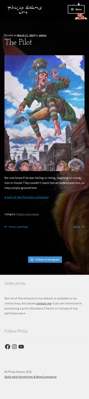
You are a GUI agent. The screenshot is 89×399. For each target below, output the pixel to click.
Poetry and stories (28, 214)
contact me (43, 303)
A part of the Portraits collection (26, 197)
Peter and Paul (18, 226)
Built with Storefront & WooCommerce (30, 377)
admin (42, 35)
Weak (76, 226)
